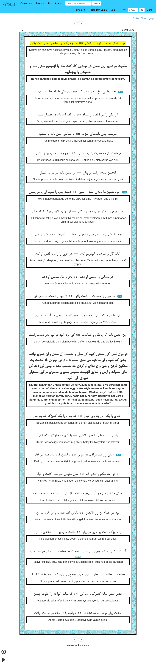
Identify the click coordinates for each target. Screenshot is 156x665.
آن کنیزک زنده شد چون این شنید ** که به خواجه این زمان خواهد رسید (78, 552)
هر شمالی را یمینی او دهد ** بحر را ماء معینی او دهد (78, 277)
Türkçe (143, 18)
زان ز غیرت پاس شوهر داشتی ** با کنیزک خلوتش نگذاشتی (78, 435)
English (136, 18)
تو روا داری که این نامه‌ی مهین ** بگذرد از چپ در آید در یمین (78, 316)
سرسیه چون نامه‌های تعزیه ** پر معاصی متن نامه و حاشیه (78, 134)
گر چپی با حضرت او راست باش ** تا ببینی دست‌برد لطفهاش (75, 296)
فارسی (151, 18)
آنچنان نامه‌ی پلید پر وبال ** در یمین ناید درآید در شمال (78, 173)
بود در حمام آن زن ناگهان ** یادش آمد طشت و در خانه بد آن (78, 513)
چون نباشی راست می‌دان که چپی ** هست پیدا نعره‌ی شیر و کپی (78, 234)
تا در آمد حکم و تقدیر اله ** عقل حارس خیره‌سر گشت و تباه (78, 474)
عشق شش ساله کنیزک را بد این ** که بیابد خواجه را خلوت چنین (78, 594)
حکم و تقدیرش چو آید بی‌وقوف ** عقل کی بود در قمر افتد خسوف (78, 493)
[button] (26, 3)
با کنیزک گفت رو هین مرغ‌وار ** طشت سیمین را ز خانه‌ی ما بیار (78, 532)
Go (141, 10)
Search (97, 3)
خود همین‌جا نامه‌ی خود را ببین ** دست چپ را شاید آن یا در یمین (75, 192)
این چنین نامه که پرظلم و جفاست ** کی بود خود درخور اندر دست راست (78, 335)
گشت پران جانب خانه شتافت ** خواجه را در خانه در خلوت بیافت (78, 613)
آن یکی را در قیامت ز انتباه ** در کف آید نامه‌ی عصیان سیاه (78, 115)
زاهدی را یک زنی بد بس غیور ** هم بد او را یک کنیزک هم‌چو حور (78, 416)
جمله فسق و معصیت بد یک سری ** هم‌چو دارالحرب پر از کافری (78, 153)
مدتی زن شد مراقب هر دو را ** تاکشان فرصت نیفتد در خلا (75, 455)
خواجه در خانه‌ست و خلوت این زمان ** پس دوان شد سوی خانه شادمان (78, 575)
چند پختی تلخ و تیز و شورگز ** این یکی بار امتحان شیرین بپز (75, 92)
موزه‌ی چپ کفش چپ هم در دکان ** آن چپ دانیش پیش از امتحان (78, 211)
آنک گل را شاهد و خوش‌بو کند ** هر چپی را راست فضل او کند (78, 254)
